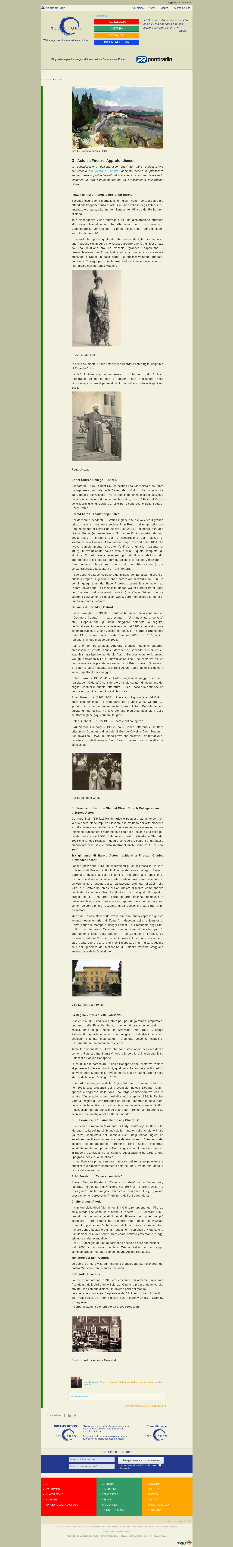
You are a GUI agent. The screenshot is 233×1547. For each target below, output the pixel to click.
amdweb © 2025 (184, 1521)
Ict (48, 1484)
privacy (154, 1465)
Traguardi (109, 1505)
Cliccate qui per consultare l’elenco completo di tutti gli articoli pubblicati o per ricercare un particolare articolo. (106, 1429)
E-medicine (109, 1489)
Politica (153, 1489)
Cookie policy (109, 1532)
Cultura (58, 79)
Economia (154, 1484)
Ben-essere (110, 1494)
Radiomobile (55, 1489)
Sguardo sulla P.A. (161, 1505)
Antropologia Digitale (62, 1505)
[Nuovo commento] (80, 1396)
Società (153, 1494)
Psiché (106, 1500)
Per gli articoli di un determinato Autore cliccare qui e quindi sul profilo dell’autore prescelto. (106, 1437)
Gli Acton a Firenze (104, 171)
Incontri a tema (113, 1510)
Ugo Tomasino (92, 1382)
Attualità (154, 1510)
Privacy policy (123, 1532)
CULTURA (46, 79)
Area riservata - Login (56, 7)
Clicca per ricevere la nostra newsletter (141, 1460)
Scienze (51, 1500)
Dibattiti (153, 1500)
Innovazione (54, 1494)
